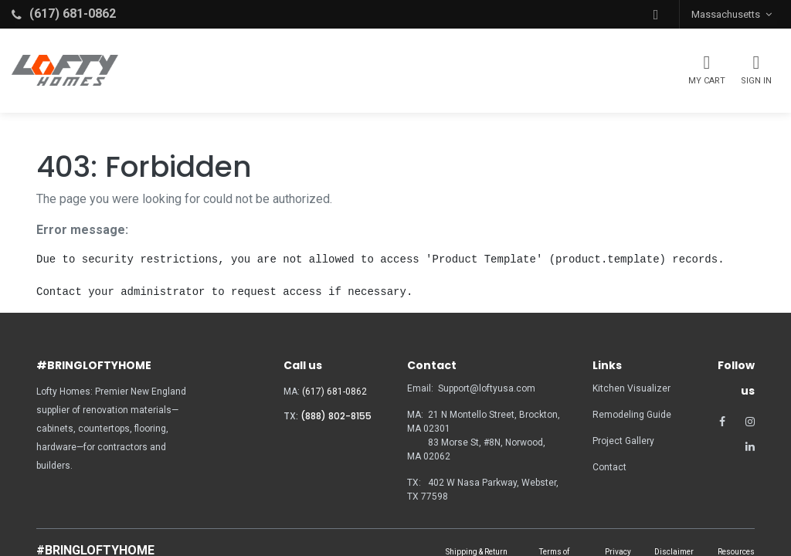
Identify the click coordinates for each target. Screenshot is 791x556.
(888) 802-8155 (336, 415)
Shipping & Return (477, 552)
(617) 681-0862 (334, 391)
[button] (655, 14)
